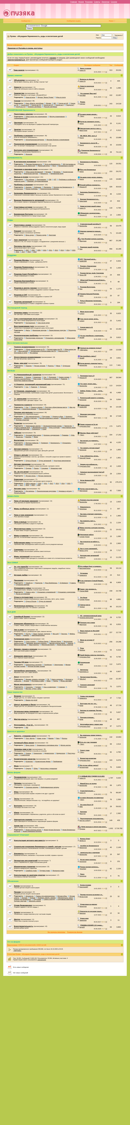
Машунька (83, 241)
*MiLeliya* (83, 679)
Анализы (29, 187)
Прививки (65, 435)
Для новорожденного (33, 416)
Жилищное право (58, 870)
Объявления (13, 881)
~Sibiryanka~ (84, 152)
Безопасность (55, 443)
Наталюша (83, 509)
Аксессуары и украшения (48, 768)
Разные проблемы (31, 189)
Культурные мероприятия (62, 460)
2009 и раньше (31, 483)
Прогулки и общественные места (56, 407)
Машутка (83, 813)
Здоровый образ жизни (33, 435)
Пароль (98, 38)
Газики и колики (64, 377)
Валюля (82, 582)
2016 (17, 252)
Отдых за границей (45, 601)
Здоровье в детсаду (65, 491)
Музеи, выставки (66, 681)
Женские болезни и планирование (58, 139)
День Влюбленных (51, 583)
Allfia (81, 806)
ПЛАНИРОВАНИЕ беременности (21, 110)
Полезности (36, 429)
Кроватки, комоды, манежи (47, 898)
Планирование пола (20, 118)
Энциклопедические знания (52, 426)
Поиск (112, 21)
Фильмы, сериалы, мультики (35, 679)
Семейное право (31, 870)
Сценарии (44, 468)
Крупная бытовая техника (36, 666)
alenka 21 (83, 840)
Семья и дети (30, 592)
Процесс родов (41, 235)
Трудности (43, 387)
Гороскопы (29, 687)
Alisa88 (82, 337)
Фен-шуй (55, 634)
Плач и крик (37, 379)
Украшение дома (56, 468)
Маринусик (83, 847)
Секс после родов (44, 323)
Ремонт (18, 635)
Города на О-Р (48, 105)
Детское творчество (44, 476)
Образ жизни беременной (34, 172)
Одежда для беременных (22, 899)
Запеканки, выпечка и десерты (36, 643)
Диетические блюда (47, 644)
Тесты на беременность (52, 164)
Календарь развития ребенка (24, 380)
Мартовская (83, 491)
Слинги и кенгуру (49, 899)
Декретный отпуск (44, 166)
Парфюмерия (57, 761)
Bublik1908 (83, 261)
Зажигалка (83, 920)
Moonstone (83, 516)
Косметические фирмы (42, 761)
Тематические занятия (33, 426)
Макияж (51, 738)
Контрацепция (30, 323)
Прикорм (29, 366)
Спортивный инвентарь (65, 899)
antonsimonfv (42, 960)
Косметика (29, 761)
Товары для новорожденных (45, 896)
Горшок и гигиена (36, 407)
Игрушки (24, 898)
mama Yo (83, 70)
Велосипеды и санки (68, 418)
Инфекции (37, 187)
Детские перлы (31, 476)
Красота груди (63, 351)
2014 (67, 250)
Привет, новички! (15, 75)
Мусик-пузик (84, 896)
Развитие (64, 379)
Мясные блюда (56, 641)
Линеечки (105, 2)
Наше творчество (15, 692)
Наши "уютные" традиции (41, 634)
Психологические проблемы (49, 189)
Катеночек (83, 329)
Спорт (44, 429)
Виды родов (30, 235)
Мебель (72, 634)
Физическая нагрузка (31, 173)
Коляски (32, 898)
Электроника (58, 664)
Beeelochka (83, 226)
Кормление (37, 377)
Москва (48, 103)
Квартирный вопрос (38, 635)
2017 (23, 252)
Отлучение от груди (20, 353)
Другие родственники (23, 594)
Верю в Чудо (84, 550)
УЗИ (49, 179)
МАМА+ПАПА (13, 496)
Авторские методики (22, 429)
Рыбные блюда (43, 641)
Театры (55, 681)
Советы (97, 2)
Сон (45, 377)
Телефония (48, 664)
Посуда (28, 634)
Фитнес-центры (66, 745)
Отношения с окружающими (54, 338)
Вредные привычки (32, 443)
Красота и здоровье (16, 731)
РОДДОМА (12, 255)
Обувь (36, 768)
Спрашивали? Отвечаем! (18, 835)
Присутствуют (12, 945)
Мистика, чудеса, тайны (33, 688)
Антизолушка (84, 767)
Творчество (68, 426)
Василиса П (83, 632)
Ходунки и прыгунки (22, 420)
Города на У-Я (20, 106)
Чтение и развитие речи (22, 427)
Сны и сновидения (49, 687)
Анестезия (52, 235)
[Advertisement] (90, 12)
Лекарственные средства (57, 330)
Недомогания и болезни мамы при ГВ (43, 351)
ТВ (48, 679)
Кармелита (83, 575)
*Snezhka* (83, 869)
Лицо (58, 738)
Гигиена (28, 377)
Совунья (82, 104)
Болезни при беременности (63, 187)
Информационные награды (50, 787)
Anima (82, 123)
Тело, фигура (30, 738)
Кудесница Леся (85, 426)
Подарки (28, 468)
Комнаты (26, 635)
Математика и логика (39, 427)
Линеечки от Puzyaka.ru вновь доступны (25, 48)
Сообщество (26, 21)
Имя (97, 35)
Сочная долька (84, 536)
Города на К (25, 105)
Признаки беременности (34, 164)
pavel (81, 664)
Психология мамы (45, 409)
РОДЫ (10, 220)
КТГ (55, 179)
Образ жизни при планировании (36, 116)
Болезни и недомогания (51, 435)
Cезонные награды (32, 787)
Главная (73, 2)
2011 (50, 250)
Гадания (38, 687)
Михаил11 (83, 442)
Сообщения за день (74, 21)
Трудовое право (44, 870)
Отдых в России (31, 460)
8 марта (73, 583)
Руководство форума (74, 932)
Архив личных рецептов (65, 644)
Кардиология (60, 753)
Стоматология (25, 755)
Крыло (82, 137)
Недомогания (18, 189)
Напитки (70, 643)
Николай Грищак (85, 458)
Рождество (38, 583)
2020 (38, 485)
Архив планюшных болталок (32, 831)
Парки (48, 681)
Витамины (57, 172)
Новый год (29, 583)
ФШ (27, 727)
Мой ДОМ (12, 612)
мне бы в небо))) (85, 820)
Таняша (82, 607)
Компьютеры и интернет (34, 664)
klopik (81, 719)
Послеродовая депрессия (34, 338)
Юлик (81, 705)
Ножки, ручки (41, 738)
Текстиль (64, 634)
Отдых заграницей (45, 460)
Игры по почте (61, 97)
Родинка (82, 529)
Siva (81, 249)
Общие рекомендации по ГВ (35, 349)
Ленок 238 (83, 275)
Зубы (72, 435)
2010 (44, 250)
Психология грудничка (51, 379)
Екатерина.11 (84, 671)
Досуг (54, 166)
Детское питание (39, 366)
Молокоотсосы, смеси (65, 898)
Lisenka (82, 712)
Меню (58, 366)
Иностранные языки (69, 427)
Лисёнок (82, 650)
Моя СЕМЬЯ (13, 563)
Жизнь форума (14, 772)
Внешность (44, 173)
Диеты (28, 330)
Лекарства (19, 437)
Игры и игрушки (54, 427)
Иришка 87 (83, 187)
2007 (27, 250)
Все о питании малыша (18, 343)
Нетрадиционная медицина (35, 139)
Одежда (28, 768)
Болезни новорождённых (22, 379)
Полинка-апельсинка (86, 617)
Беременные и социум (65, 166)
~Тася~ (82, 116)
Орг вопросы (30, 491)
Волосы (64, 738)
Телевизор (44, 443)
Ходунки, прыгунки (20, 901)
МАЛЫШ (11, 371)
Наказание (28, 444)
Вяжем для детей (31, 700)
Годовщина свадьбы (22, 584)
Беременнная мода (57, 173)
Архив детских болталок (52, 830)
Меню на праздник (20, 644)
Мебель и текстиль (30, 418)
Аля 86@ (83, 95)
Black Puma (83, 130)
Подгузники (46, 416)
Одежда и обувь (57, 416)
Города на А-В (63, 103)
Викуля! (82, 88)
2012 (56, 250)
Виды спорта (30, 745)
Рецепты (51, 366)
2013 (62, 250)
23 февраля (64, 583)
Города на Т (70, 105)
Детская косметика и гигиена (48, 418)
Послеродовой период (17, 308)
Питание (48, 172)
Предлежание (41, 179)
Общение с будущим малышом (37, 181)
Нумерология (18, 688)
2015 (73, 250)
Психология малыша (29, 409)
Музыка (26, 681)
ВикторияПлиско (85, 568)
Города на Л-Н (36, 105)
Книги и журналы (57, 679)
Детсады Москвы (19, 493)
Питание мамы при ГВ (54, 349)
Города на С (60, 105)
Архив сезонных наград (33, 830)
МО (55, 103)
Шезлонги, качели (35, 901)
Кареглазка (83, 201)
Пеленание (52, 377)
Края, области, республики (35, 103)
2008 (33, 250)
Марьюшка (83, 686)
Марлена (83, 913)
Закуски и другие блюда (57, 643)
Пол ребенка (30, 179)
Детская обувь (62, 896)
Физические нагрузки (39, 330)
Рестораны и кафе (38, 681)
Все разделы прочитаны (56, 932)
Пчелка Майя (84, 591)
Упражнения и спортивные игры (47, 745)
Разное (36, 468)
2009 (38, 250)
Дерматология (49, 753)
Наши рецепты (34, 644)
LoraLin (82, 313)
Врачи (36, 437)
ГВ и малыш (34, 353)
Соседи (114, 2)
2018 (29, 252)
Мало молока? (23, 351)
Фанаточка (83, 906)
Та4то (81, 296)
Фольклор (29, 154)
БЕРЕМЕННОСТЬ (15, 158)
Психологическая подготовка (46, 491)
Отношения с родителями (66, 592)
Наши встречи (30, 97)
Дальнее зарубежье (50, 106)
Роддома (89, 2)
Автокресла (29, 896)
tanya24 (82, 927)
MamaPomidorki (85, 268)
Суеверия (61, 687)
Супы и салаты (31, 641)
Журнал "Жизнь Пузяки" (46, 97)
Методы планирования (57, 116)
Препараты (47, 187)
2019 (34, 252)
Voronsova (83, 861)
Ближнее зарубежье (34, 106)
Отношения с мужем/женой (46, 592)
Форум (81, 2)
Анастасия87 (84, 887)
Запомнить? (118, 35)
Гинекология (38, 753)
